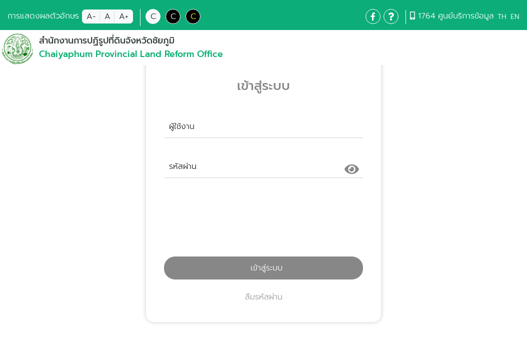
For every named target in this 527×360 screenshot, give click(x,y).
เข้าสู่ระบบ (263, 268)
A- (91, 16)
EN (514, 17)
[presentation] (264, 221)
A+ (123, 16)
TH (502, 17)
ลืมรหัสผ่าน (263, 297)
